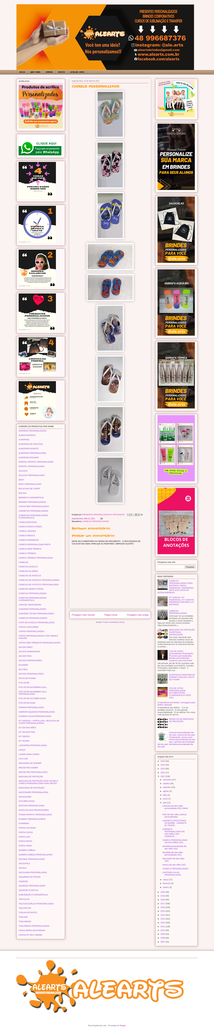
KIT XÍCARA (24, 741)
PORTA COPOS (26, 832)
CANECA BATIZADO (28, 522)
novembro (167, 780)
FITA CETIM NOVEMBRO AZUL (33, 687)
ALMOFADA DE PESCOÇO (31, 444)
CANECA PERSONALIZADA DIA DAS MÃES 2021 (174, 841)
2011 (163, 926)
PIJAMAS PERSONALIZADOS (32, 819)
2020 (163, 892)
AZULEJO (23, 471)
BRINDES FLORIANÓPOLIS (31, 497)
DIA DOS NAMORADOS (29, 651)
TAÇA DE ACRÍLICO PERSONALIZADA (36, 904)
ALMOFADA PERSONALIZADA (32, 453)
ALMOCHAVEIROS (27, 435)
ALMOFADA (24, 439)
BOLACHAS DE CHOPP (29, 488)
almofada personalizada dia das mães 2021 (174, 847)
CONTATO (61, 72)
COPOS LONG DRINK (29, 627)
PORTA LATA (24, 837)
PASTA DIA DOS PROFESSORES (34, 810)
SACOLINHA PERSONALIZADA (33, 872)
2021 (163, 776)
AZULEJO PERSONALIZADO (32, 475)
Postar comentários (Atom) (114, 622)
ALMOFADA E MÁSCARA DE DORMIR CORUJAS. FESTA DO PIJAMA (182, 677)
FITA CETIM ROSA (27, 703)
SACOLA (23, 868)
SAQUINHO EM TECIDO (30, 877)
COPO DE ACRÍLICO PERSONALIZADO (37, 622)
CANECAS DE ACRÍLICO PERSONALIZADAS (39, 580)
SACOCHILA (24, 863)
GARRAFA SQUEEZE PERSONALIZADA (37, 712)
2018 (163, 899)
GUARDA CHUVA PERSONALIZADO (35, 716)
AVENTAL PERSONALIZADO (31, 466)
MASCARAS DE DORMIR (30, 763)
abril (165, 803)
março (166, 879)
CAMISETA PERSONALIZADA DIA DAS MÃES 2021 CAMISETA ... (173, 832)
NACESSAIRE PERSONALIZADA (33, 792)
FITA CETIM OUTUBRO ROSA (32, 698)
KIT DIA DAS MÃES (27, 727)
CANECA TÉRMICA (27, 553)
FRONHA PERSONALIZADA (31, 707)
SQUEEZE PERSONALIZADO (32, 886)
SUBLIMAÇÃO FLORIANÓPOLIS (33, 895)
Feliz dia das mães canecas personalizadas (174, 815)
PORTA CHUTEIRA (27, 828)
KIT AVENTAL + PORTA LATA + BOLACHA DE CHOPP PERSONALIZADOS (39, 722)
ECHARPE (23, 665)
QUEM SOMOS (35, 72)
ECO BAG (23, 669)
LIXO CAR (23, 759)
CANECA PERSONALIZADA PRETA (35, 544)
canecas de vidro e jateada (30, 935)
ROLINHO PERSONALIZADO (32, 859)
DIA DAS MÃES (26, 647)
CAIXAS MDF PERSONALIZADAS (34, 506)
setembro (167, 787)
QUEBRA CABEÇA (27, 850)
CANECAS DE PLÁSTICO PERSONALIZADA (39, 584)
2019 (163, 896)
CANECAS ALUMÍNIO (28, 571)
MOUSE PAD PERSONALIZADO (33, 772)
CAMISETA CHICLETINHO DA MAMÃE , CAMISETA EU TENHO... (174, 822)
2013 (163, 919)
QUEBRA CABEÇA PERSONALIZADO (36, 855)
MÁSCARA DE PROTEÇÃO (31, 776)
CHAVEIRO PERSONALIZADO (32, 609)
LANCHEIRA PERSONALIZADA (33, 745)
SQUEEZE (23, 881)
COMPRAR (49, 72)
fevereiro (167, 883)
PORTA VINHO (25, 846)
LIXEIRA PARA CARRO (29, 754)
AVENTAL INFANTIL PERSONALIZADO (36, 462)
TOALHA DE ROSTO (28, 912)
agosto (166, 791)
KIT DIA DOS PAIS (27, 732)
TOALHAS (23, 917)
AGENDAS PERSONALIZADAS (33, 431)
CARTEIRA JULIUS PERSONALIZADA (171, 873)
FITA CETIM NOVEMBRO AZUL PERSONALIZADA (33, 693)
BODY (21, 480)
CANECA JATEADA (27, 531)
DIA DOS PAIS (25, 656)
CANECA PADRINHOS (29, 540)
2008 (163, 938)
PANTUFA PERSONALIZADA (31, 805)
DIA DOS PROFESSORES (30, 660)
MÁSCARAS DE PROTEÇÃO (31, 788)
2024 (163, 765)
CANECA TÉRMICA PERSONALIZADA (36, 558)
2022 (163, 772)
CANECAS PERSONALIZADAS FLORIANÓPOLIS (32, 599)
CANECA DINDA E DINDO (30, 526)
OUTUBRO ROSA (27, 801)
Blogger (123, 1025)
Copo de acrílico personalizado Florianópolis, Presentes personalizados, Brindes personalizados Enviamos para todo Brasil (181, 656)
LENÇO (22, 750)
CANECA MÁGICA (27, 535)
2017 (163, 903)
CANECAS (23, 562)
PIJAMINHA (24, 823)
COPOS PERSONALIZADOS (31, 631)
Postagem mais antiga (138, 615)
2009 (163, 934)
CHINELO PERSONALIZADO (175, 869)
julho (165, 795)
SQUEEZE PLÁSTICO (28, 890)
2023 (163, 769)
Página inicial (110, 615)
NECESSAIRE (25, 797)
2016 (163, 907)
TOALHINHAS (25, 921)
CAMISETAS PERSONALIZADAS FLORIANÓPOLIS (33, 516)
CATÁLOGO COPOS (77, 72)
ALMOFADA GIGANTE (29, 448)
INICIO (22, 72)
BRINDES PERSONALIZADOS (32, 502)
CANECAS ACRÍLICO (28, 567)
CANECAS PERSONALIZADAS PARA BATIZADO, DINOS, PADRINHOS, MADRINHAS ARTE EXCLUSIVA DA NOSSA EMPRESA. (176, 587)
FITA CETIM (24, 683)
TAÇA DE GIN (25, 908)
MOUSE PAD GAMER (28, 768)
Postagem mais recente (83, 615)
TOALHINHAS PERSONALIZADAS (34, 926)
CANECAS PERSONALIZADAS (32, 593)
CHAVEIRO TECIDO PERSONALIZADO (36, 613)
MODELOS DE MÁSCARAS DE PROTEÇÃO (181, 720)
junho (165, 799)
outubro (166, 783)
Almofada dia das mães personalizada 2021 (172, 853)
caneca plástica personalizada (32, 930)
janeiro (166, 887)
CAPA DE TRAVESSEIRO (30, 605)
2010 (163, 930)
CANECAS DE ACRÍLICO (30, 575)
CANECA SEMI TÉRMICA (30, 549)
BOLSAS (22, 493)
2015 (163, 911)
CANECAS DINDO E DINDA (31, 589)
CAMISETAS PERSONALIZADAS (33, 511)
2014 (163, 915)
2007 (163, 942)
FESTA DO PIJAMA (27, 678)
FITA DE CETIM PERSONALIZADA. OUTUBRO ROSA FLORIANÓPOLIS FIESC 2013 (180, 693)
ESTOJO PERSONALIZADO (31, 674)
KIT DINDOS (24, 736)
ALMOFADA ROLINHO (29, 457)
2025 (163, 761)
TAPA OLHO (24, 899)
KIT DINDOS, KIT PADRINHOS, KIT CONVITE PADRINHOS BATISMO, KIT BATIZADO (181, 601)
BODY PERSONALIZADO (30, 484)
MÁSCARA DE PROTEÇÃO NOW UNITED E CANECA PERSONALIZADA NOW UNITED (38, 782)
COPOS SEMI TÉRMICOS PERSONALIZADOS (39, 643)
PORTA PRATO (25, 841)
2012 (163, 922)
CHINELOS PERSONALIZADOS (95, 521)
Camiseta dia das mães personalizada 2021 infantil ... (175, 808)
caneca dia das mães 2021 (174, 865)
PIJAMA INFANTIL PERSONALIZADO (35, 814)
